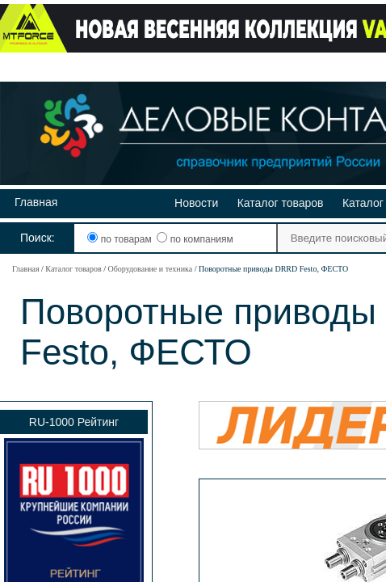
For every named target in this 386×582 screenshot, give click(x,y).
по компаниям (195, 239)
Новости (196, 202)
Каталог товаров (280, 202)
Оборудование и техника (149, 268)
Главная (36, 202)
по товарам (120, 239)
